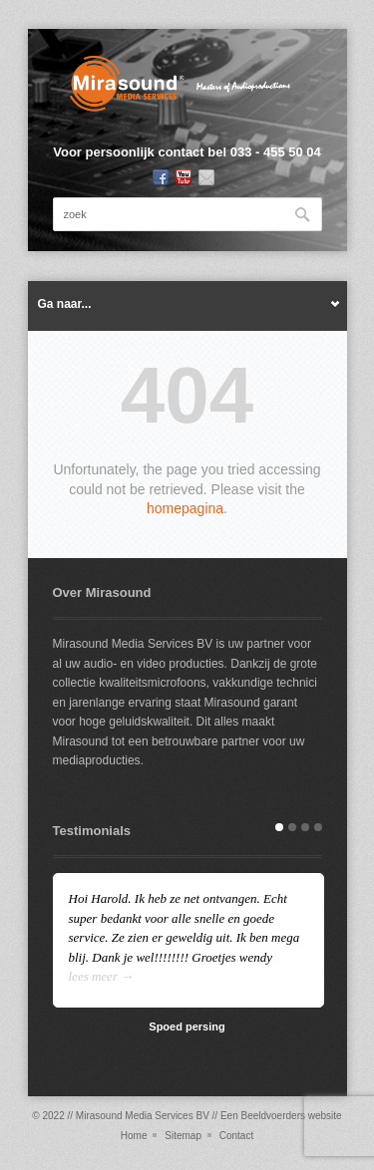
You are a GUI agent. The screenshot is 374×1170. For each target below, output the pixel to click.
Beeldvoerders (272, 1115)
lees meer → (102, 976)
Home (134, 1135)
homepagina (185, 508)
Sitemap (183, 1135)
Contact (236, 1135)
